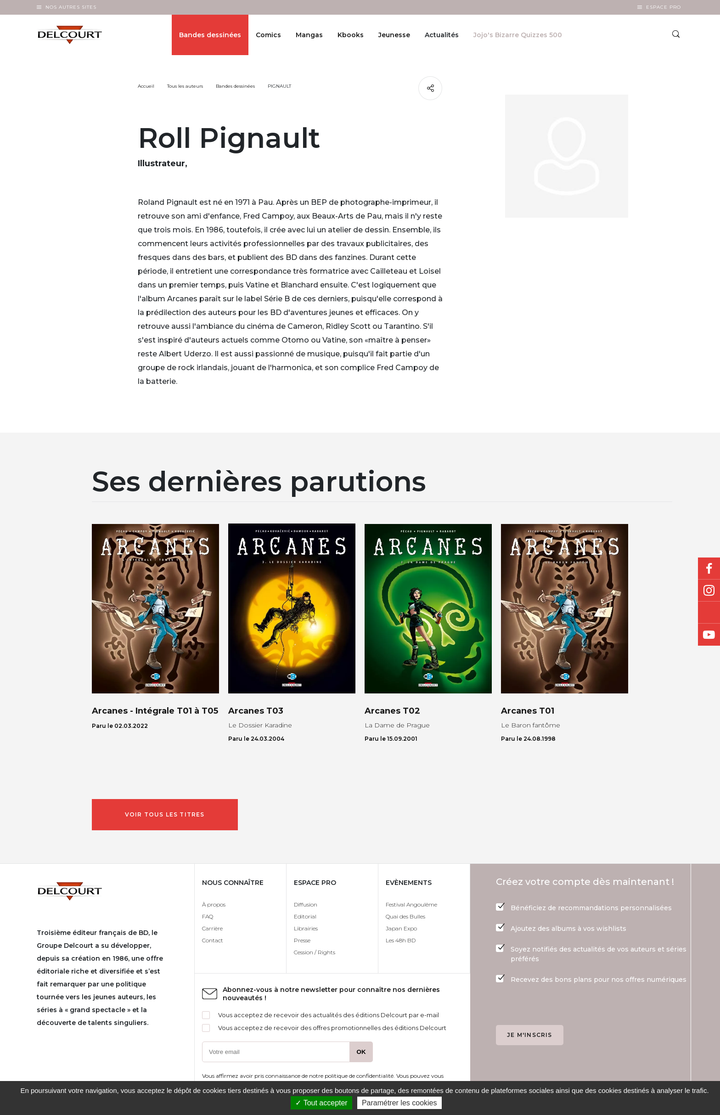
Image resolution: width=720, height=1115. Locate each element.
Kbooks (351, 35)
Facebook (709, 569)
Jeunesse (394, 35)
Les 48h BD (401, 940)
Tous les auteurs (185, 86)
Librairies (306, 928)
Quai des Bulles (405, 916)
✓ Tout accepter (321, 1103)
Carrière (212, 928)
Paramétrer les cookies (399, 1103)
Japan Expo (401, 928)
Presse (302, 940)
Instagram (709, 591)
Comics (268, 35)
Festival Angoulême (411, 904)
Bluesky (709, 613)
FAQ (207, 916)
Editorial (305, 916)
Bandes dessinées (210, 35)
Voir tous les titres (165, 814)
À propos (213, 904)
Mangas (309, 35)
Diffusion (305, 904)
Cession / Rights (314, 952)
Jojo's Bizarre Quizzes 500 (517, 35)
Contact (212, 940)
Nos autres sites (70, 7)
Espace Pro (663, 7)
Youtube (709, 635)
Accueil (146, 86)
